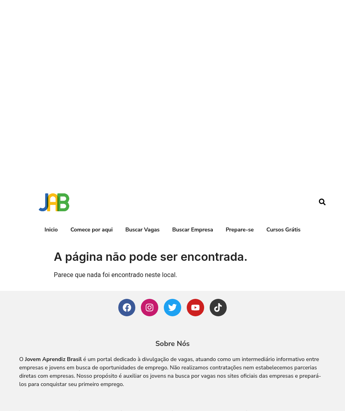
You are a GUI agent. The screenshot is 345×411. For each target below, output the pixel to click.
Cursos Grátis (283, 202)
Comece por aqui (91, 202)
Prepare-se (240, 202)
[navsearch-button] (322, 176)
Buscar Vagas (142, 202)
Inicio (51, 202)
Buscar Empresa (192, 202)
